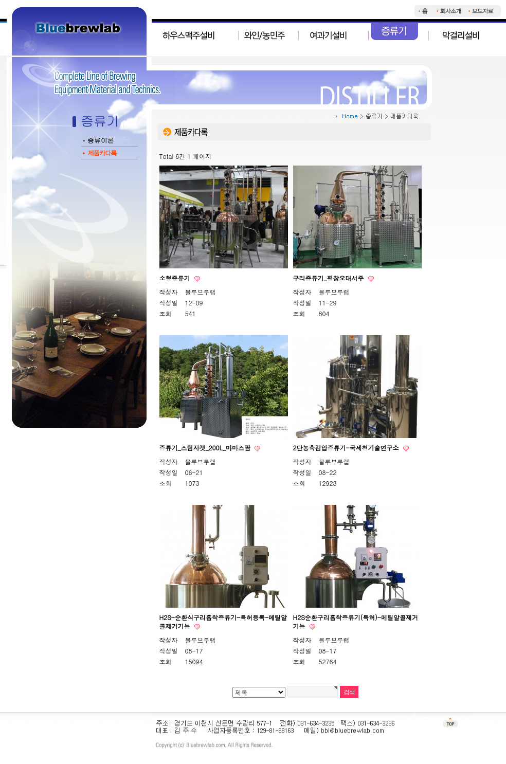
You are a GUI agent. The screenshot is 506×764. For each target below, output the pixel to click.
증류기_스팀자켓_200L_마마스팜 (206, 447)
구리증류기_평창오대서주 (329, 278)
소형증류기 (175, 278)
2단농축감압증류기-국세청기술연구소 (347, 447)
